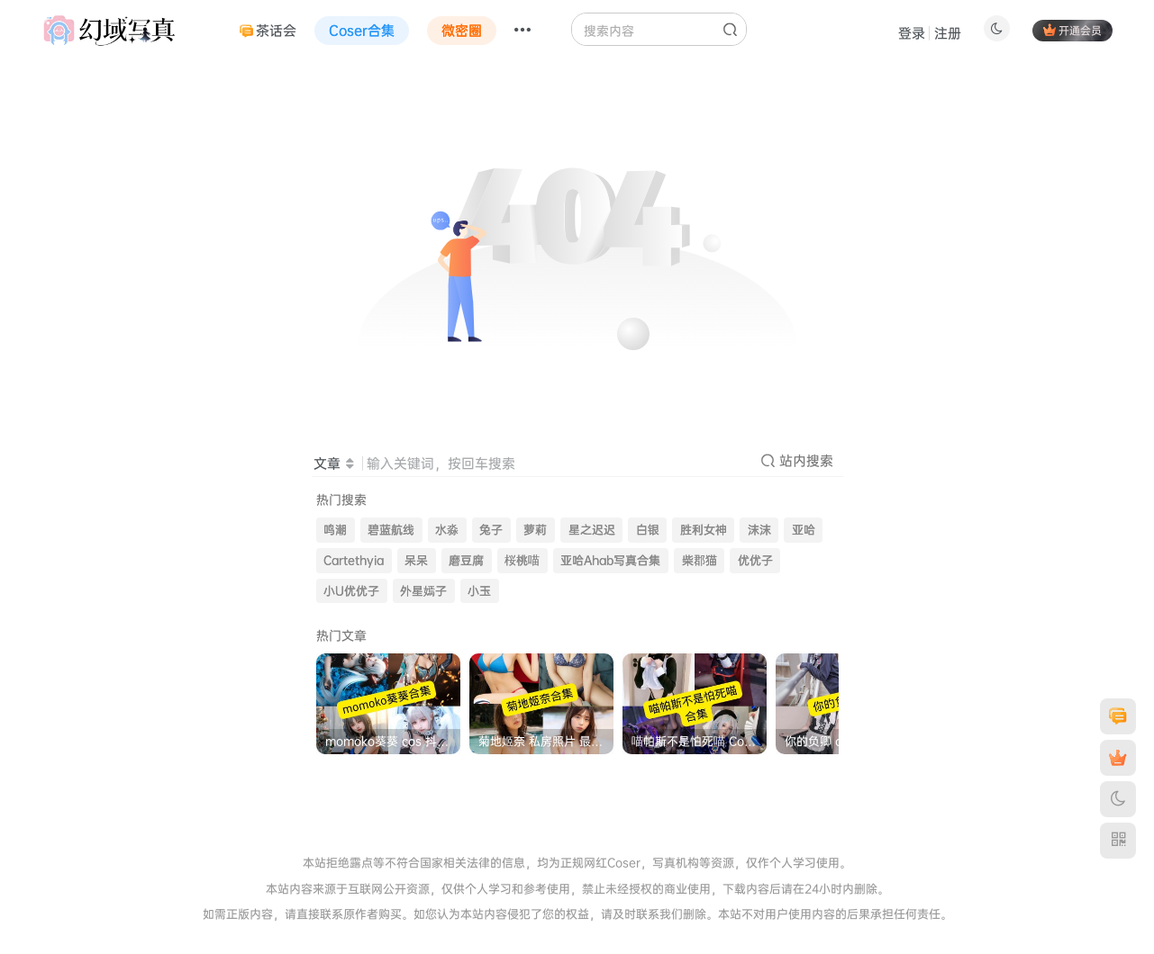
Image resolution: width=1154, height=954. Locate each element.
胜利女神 (703, 529)
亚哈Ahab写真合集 (610, 560)
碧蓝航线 (391, 529)
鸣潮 (335, 529)
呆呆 (416, 560)
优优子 (755, 560)
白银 (647, 529)
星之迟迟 (591, 529)
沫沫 (759, 529)
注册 (947, 32)
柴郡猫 (699, 560)
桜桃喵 (522, 560)
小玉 (479, 590)
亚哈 (803, 529)
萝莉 (535, 529)
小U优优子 (351, 590)
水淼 (447, 529)
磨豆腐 (466, 560)
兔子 (491, 529)
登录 (911, 32)
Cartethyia (353, 560)
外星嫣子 (423, 590)
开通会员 (1072, 30)
